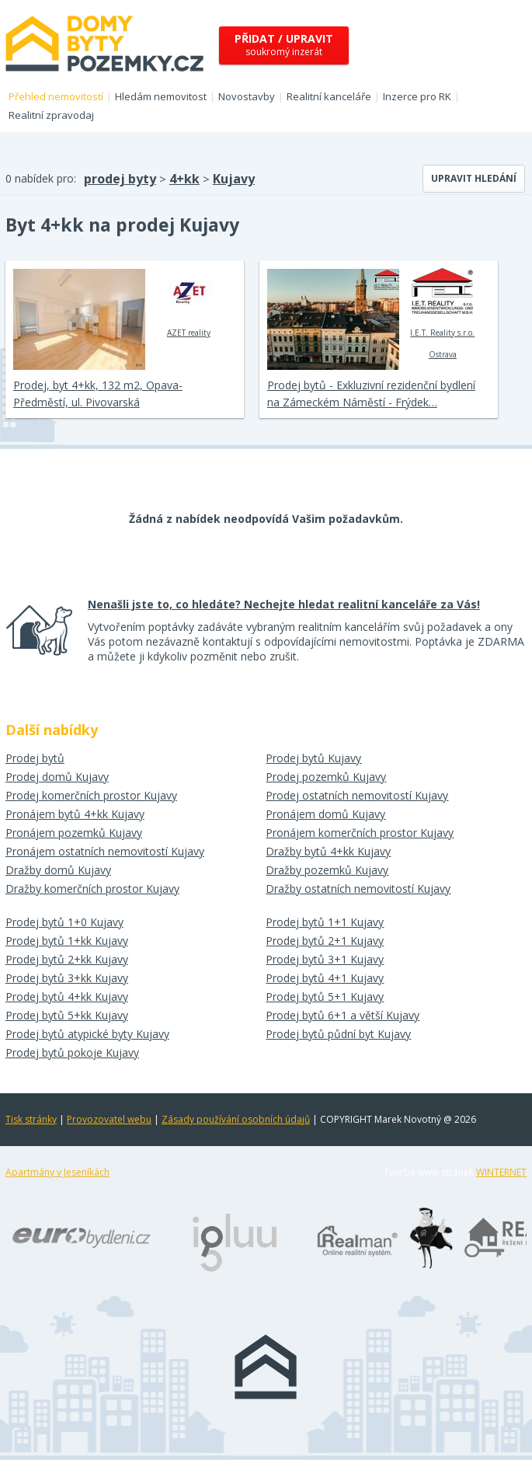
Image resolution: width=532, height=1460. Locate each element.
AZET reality (188, 303)
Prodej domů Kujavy (57, 776)
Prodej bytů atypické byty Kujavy (87, 1033)
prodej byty (120, 178)
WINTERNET (501, 1172)
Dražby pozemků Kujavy (327, 869)
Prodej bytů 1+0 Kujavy (64, 922)
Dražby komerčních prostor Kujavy (92, 888)
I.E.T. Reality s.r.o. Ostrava (442, 314)
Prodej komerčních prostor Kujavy (91, 795)
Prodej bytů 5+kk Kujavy (66, 1015)
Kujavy (234, 178)
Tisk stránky (31, 1119)
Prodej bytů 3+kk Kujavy (66, 977)
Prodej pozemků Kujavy (326, 776)
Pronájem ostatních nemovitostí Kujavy (104, 851)
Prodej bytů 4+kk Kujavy (66, 996)
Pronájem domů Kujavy (325, 814)
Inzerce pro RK (417, 96)
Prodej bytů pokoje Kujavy (72, 1052)
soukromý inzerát (284, 44)
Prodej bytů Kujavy (313, 758)
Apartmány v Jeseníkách (57, 1172)
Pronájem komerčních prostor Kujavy (360, 832)
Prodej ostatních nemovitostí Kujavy (357, 795)
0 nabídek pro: (40, 178)
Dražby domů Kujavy (58, 869)
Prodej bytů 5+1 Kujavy (325, 996)
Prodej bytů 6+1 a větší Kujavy (342, 1015)
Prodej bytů (34, 758)
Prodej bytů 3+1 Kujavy (325, 959)
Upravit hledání (473, 178)
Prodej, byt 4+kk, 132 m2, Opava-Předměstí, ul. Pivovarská (98, 393)
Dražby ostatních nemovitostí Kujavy (358, 888)
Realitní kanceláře (329, 96)
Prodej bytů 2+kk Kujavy (66, 959)
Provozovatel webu (109, 1119)
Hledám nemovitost (161, 96)
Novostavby (246, 96)
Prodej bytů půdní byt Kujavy (338, 1033)
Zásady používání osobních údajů (236, 1119)
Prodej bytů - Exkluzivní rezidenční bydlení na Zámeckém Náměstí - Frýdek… (371, 393)
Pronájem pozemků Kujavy (73, 832)
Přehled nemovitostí (56, 96)
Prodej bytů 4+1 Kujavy (325, 977)
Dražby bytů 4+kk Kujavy (328, 851)
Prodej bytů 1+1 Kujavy (325, 922)
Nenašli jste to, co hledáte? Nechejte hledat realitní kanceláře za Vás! (284, 604)
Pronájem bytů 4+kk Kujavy (74, 814)
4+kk (184, 178)
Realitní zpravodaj (51, 115)
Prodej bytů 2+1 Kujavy (325, 940)
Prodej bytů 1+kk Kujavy (66, 940)
